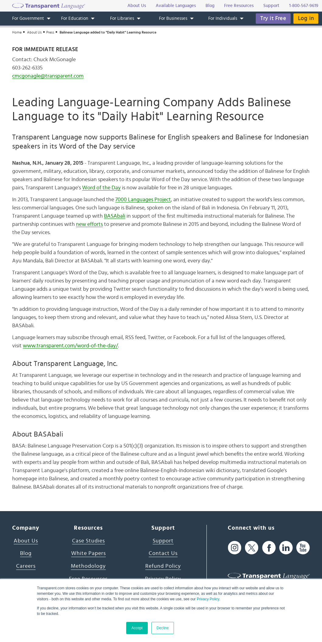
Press (50, 32)
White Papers (88, 553)
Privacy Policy (208, 599)
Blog (26, 553)
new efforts (89, 224)
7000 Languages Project (143, 199)
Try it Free (273, 18)
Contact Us (163, 553)
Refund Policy (163, 566)
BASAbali (114, 216)
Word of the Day (101, 188)
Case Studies (88, 541)
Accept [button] (137, 628)
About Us (34, 32)
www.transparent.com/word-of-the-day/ (70, 346)
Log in (306, 18)
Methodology (88, 566)
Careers (26, 566)
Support (163, 541)
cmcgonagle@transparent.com (48, 76)
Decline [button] (163, 628)
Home (17, 32)
